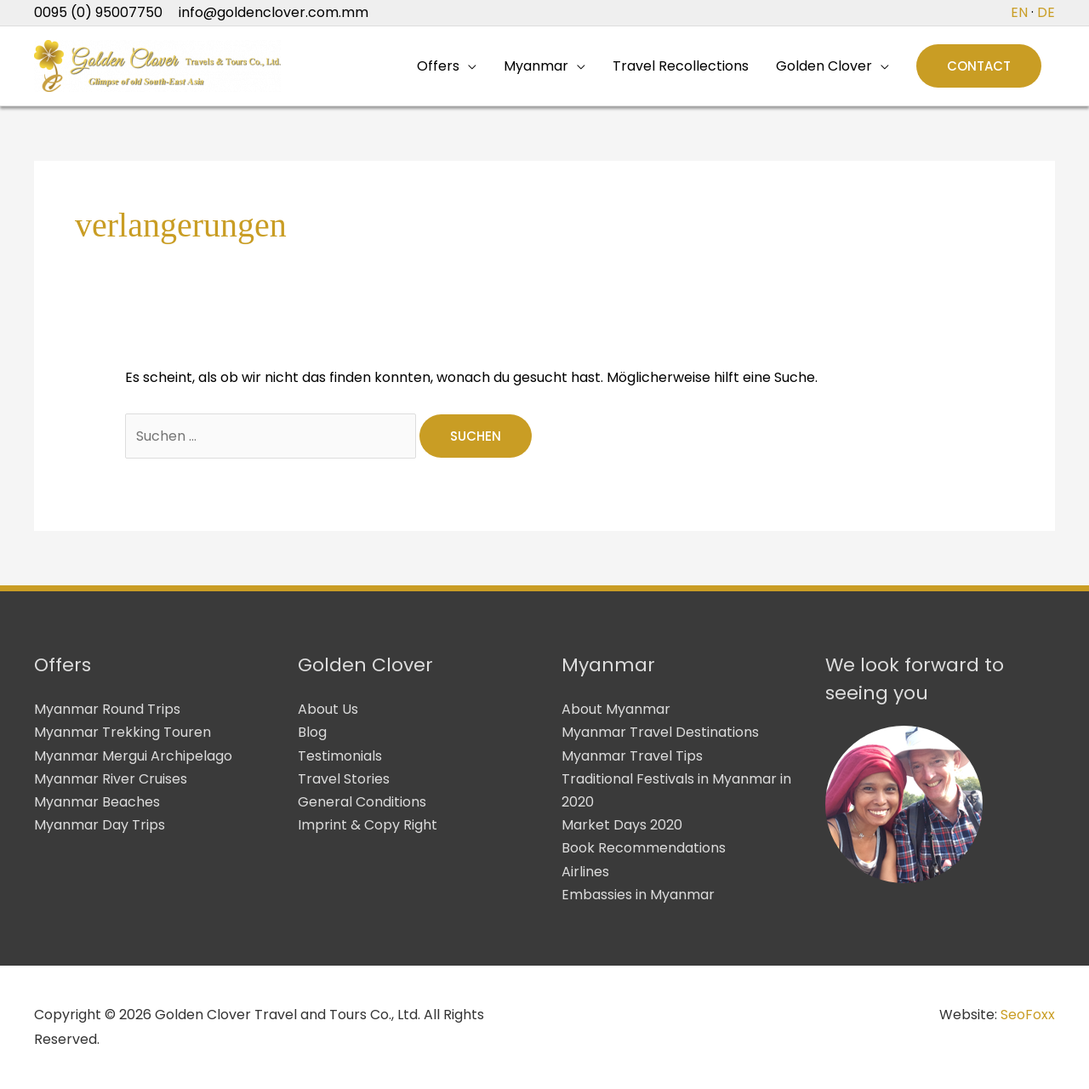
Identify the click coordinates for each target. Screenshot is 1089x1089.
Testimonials (340, 756)
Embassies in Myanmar (638, 894)
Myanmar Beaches (97, 802)
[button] (978, 66)
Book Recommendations (644, 848)
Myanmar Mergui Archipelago (133, 756)
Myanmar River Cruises (110, 779)
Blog (312, 732)
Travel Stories (344, 779)
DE (1046, 12)
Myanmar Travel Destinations (660, 732)
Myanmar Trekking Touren (122, 732)
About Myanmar (616, 709)
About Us (328, 709)
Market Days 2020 (622, 825)
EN (1019, 12)
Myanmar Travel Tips (632, 756)
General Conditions (362, 802)
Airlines (585, 871)
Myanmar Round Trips (107, 709)
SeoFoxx (1028, 1014)
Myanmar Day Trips (99, 825)
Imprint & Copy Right (367, 825)
